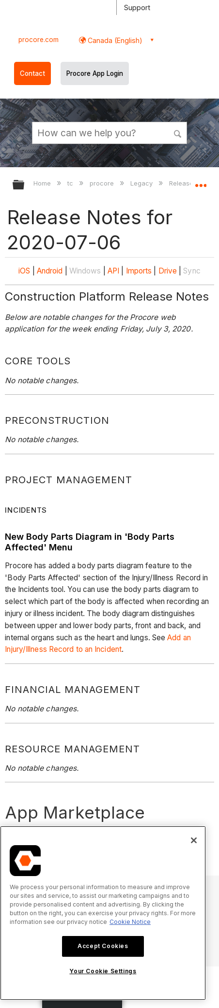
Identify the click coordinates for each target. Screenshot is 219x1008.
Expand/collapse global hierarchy (24, 185)
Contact (32, 73)
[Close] (193, 840)
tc (71, 183)
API (113, 270)
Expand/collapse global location (200, 181)
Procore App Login (94, 73)
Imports (139, 270)
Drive (167, 270)
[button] (178, 132)
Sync (191, 270)
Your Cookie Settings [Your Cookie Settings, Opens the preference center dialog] (102, 971)
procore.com (38, 39)
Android (50, 270)
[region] (103, 913)
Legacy (142, 183)
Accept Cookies (103, 946)
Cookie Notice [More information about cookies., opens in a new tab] (130, 921)
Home (43, 183)
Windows (85, 270)
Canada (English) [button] (114, 40)
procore (103, 183)
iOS (24, 270)
